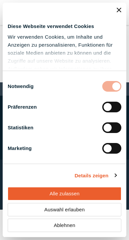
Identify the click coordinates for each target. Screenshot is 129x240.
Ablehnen (64, 225)
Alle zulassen (64, 193)
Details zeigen (91, 175)
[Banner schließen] (119, 10)
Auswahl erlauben (64, 209)
